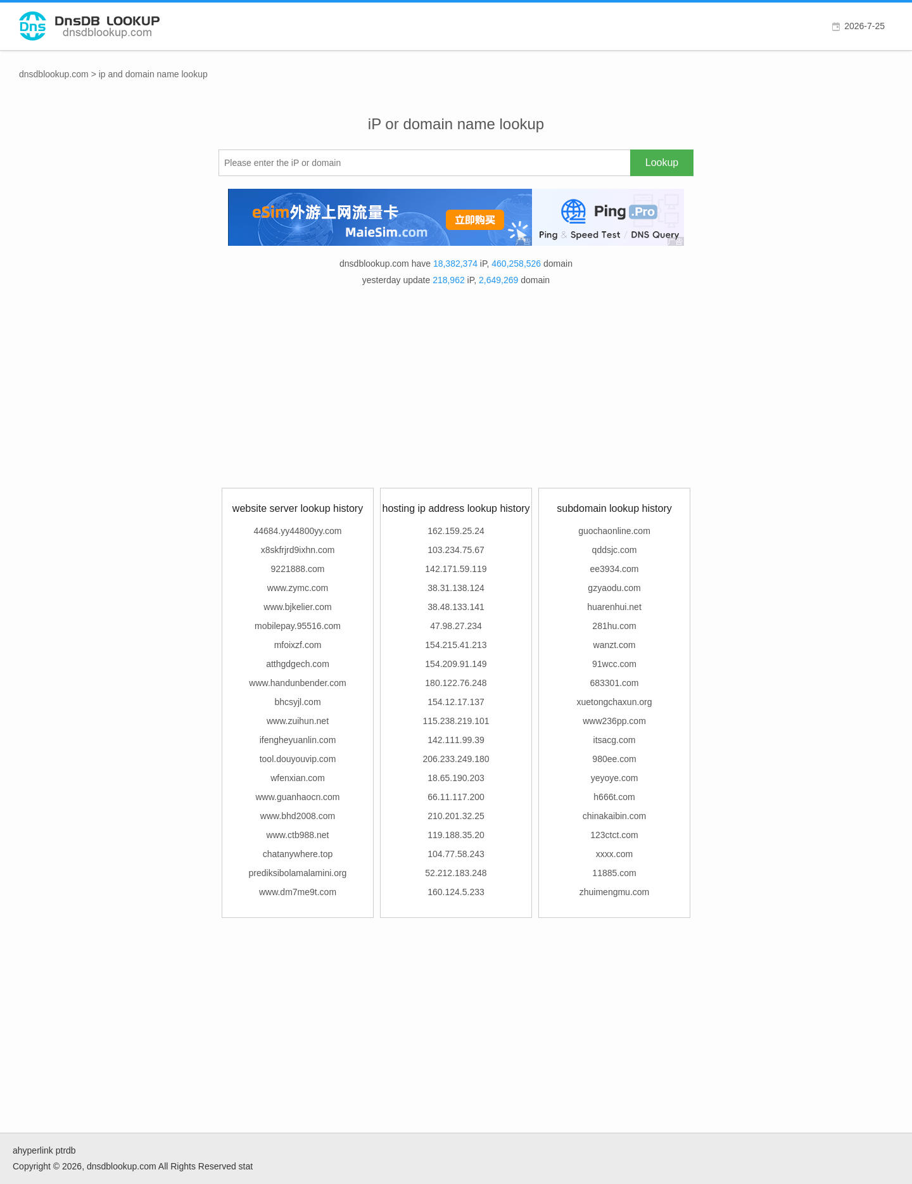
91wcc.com (614, 664)
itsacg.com (614, 740)
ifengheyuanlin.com (298, 740)
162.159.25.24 (456, 531)
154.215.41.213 (455, 645)
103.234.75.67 (456, 550)
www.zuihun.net (298, 721)
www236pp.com (614, 721)
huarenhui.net (614, 607)
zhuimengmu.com (615, 892)
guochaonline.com (614, 531)
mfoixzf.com (298, 645)
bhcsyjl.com (297, 702)
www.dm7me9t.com (297, 892)
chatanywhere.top (298, 854)
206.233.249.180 (455, 759)
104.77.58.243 (456, 854)
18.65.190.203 (456, 778)
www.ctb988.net (298, 835)
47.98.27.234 (456, 626)
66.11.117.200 (456, 797)
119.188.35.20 (456, 835)
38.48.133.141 (456, 607)
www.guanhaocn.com (297, 797)
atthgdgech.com (297, 664)
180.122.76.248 (455, 683)
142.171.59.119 (455, 569)
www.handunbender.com (297, 683)
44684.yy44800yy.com (297, 531)
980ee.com (614, 759)
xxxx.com (614, 854)
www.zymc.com (297, 588)
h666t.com (614, 797)
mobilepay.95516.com (298, 626)
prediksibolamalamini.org (298, 873)
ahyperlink (33, 1150)
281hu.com (614, 626)
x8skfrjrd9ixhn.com (298, 550)
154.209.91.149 (455, 664)
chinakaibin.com (614, 816)
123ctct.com (614, 835)
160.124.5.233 (456, 892)
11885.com (614, 873)
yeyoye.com (614, 778)
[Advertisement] (456, 389)
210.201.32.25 (456, 816)
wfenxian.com (297, 778)
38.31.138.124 (456, 588)
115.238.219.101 (455, 721)
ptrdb (66, 1150)
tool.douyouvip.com (298, 759)
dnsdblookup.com (54, 74)
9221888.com (298, 569)
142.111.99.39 (456, 740)
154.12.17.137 (456, 702)
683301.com (614, 683)
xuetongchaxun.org (614, 702)
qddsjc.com (614, 550)
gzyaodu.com (614, 588)
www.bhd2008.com (297, 816)
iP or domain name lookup (456, 123)
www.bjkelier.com (297, 607)
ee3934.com (614, 569)
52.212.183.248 (455, 873)
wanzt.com (614, 645)
